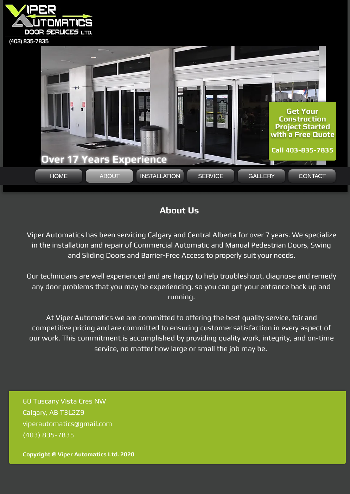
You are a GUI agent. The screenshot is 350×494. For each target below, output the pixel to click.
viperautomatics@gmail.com (67, 423)
